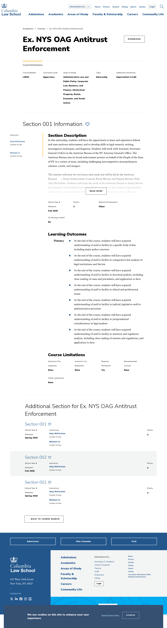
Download (134, 39)
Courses (41, 28)
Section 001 (36, 424)
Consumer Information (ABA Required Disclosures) (139, 575)
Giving (125, 6)
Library (142, 6)
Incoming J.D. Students (104, 561)
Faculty (98, 568)
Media (97, 578)
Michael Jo (15, 152)
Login (152, 6)
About (133, 6)
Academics (28, 28)
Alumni (115, 6)
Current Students (102, 565)
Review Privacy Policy (110, 615)
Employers (99, 574)
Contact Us (15, 593)
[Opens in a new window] (11, 599)
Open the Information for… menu (80, 6)
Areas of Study (71, 568)
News (98, 6)
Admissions (68, 557)
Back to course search (45, 519)
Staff (97, 571)
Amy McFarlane (17, 141)
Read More (96, 191)
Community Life (71, 589)
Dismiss (130, 615)
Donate (114, 604)
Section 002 (36, 457)
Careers (66, 584)
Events (106, 6)
